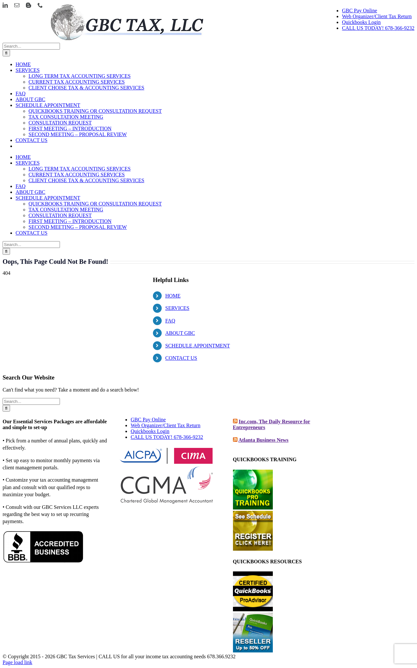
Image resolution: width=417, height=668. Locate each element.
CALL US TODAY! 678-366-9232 (167, 437)
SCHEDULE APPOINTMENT (197, 345)
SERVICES (177, 308)
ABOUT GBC (180, 333)
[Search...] (31, 46)
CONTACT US (181, 358)
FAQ (170, 320)
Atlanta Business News (263, 440)
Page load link (17, 662)
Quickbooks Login (150, 431)
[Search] (6, 53)
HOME (172, 296)
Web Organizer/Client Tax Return (165, 425)
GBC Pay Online (148, 419)
